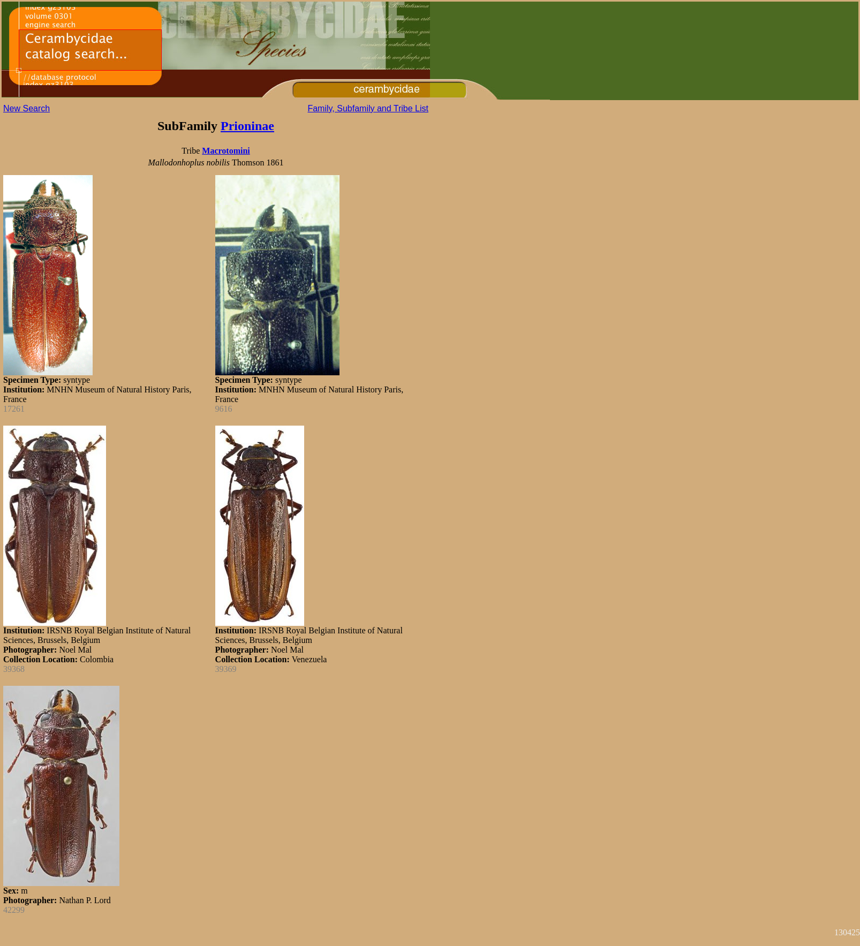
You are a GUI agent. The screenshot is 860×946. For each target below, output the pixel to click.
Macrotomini (226, 150)
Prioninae (247, 126)
